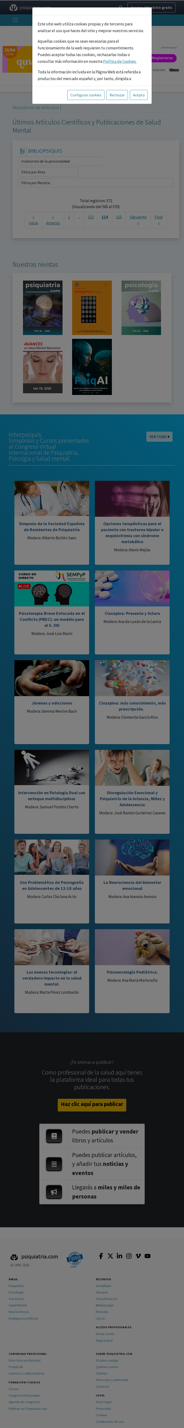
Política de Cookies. (120, 61)
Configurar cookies (85, 95)
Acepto (139, 95)
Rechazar (117, 95)
